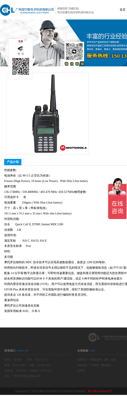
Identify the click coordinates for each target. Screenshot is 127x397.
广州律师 (94, 365)
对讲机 (81, 370)
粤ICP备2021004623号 (100, 391)
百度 (113, 359)
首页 (123, 9)
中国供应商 (95, 359)
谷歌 (106, 359)
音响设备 (82, 365)
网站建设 (106, 365)
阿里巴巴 (82, 359)
